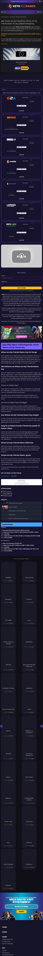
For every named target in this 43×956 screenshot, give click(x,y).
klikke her (3, 370)
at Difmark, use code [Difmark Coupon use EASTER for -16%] (19, 1)
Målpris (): (4, 281)
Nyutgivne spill (6, 930)
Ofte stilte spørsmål (7, 932)
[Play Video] (21, 256)
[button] (1, 715)
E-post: (3, 276)
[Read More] (21, 44)
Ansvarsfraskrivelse (8, 943)
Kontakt (4, 939)
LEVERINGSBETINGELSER (7, 945)
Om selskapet (5, 941)
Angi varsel (21, 288)
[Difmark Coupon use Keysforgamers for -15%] (21, 327)
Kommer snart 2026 (7, 928)
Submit (21, 900)
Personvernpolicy (7, 948)
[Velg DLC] (21, 89)
